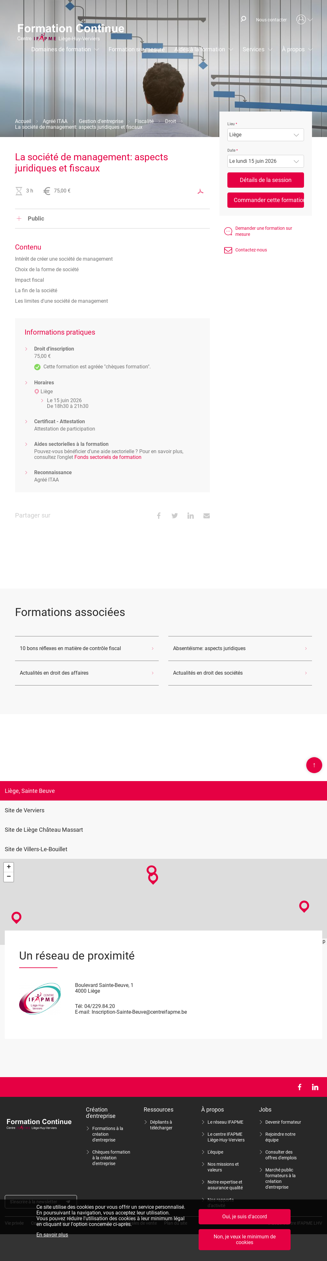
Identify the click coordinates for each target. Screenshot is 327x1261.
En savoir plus (52, 1235)
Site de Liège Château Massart (44, 829)
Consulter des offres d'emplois (281, 1154)
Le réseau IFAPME (225, 1122)
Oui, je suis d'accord (244, 1217)
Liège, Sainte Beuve (30, 790)
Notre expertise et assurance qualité (225, 1184)
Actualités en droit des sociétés (208, 673)
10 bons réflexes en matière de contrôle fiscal (70, 648)
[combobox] (265, 134)
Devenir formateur (283, 1122)
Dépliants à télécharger (161, 1125)
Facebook (299, 1087)
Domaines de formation (61, 49)
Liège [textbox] (235, 135)
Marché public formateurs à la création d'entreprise (280, 1178)
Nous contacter (271, 19)
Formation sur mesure (137, 49)
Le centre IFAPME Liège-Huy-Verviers (226, 1137)
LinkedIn (315, 1087)
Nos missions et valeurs (223, 1167)
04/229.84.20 (99, 1006)
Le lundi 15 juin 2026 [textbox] (253, 161)
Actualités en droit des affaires (54, 673)
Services (253, 49)
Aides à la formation (199, 49)
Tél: (79, 1006)
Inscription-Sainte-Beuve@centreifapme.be (139, 1012)
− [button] (9, 877)
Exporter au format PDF (200, 191)
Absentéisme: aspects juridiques (209, 648)
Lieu (231, 124)
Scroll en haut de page (314, 765)
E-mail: (82, 1012)
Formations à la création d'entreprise (107, 1134)
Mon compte (305, 19)
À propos (293, 49)
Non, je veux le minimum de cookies (245, 1239)
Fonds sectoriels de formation (107, 457)
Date (231, 150)
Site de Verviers (24, 810)
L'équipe (215, 1152)
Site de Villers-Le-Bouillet (36, 849)
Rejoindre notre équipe (280, 1137)
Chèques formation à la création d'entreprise (111, 1157)
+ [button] (9, 867)
